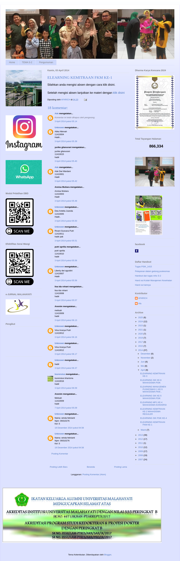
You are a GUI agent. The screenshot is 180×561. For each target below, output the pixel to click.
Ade (57, 113)
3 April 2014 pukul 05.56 (66, 260)
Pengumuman (46, 62)
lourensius (60, 374)
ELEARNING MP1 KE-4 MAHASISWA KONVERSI (153, 403)
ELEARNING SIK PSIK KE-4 (153, 418)
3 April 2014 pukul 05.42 (66, 181)
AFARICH (142, 298)
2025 (141, 317)
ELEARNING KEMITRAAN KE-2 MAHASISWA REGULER (152, 411)
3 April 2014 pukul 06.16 (66, 337)
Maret (144, 430)
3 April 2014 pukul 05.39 (66, 141)
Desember (146, 353)
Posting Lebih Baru (59, 467)
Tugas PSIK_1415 (143, 266)
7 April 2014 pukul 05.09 (66, 408)
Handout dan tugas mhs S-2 (148, 276)
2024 (141, 321)
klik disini (119, 92)
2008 (141, 455)
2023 (141, 325)
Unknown (59, 127)
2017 (141, 342)
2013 (141, 435)
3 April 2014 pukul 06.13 (66, 320)
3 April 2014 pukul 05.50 (66, 221)
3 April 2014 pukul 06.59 (66, 388)
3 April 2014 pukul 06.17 (66, 354)
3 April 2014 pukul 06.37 (66, 368)
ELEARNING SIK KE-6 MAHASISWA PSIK (150, 381)
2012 (141, 439)
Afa (139, 303)
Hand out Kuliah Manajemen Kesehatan (153, 280)
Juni (143, 362)
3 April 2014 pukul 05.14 (66, 121)
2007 (141, 459)
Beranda (91, 467)
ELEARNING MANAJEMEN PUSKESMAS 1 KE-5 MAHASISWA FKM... (153, 389)
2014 (141, 350)
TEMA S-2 (27, 62)
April (143, 370)
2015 (141, 346)
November (146, 358)
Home (12, 62)
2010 (141, 447)
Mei (143, 366)
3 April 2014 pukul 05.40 (66, 161)
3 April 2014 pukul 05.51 (66, 240)
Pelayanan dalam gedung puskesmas (152, 271)
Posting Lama (120, 467)
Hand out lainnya (143, 285)
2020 (141, 334)
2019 (141, 338)
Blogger (107, 554)
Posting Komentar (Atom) (94, 474)
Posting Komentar (59, 453)
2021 (141, 329)
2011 (141, 443)
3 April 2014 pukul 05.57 (66, 300)
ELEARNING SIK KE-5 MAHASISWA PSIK (150, 397)
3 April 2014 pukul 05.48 (66, 201)
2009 (141, 451)
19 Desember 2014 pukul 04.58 (69, 428)
